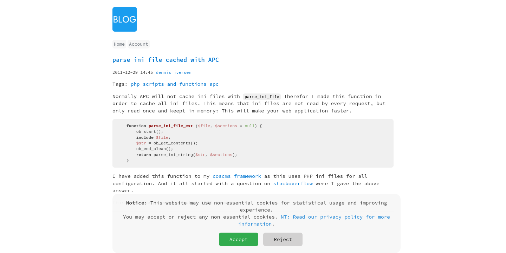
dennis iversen (174, 72)
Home (119, 44)
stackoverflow (293, 183)
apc (214, 84)
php (135, 84)
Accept (238, 239)
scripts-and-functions (174, 84)
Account (138, 44)
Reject (283, 239)
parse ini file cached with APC (165, 60)
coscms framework (237, 176)
